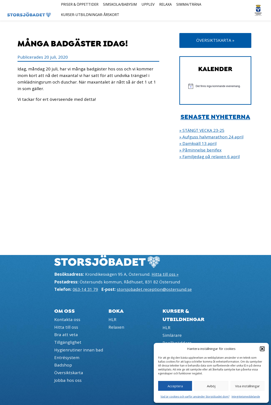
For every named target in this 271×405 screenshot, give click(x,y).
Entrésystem (66, 357)
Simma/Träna (188, 4)
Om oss (64, 311)
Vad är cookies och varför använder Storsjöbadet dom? (195, 396)
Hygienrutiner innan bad (78, 350)
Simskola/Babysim (120, 4)
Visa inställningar (247, 386)
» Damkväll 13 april (198, 143)
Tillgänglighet (67, 342)
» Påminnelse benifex (200, 150)
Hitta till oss (66, 327)
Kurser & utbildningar (184, 315)
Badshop (63, 365)
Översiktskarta (68, 372)
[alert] (215, 86)
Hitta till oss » (165, 274)
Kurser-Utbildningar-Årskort (90, 14)
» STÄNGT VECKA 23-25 (201, 130)
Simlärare (172, 335)
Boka (116, 311)
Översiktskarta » (215, 40)
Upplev (148, 4)
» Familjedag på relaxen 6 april (209, 156)
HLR (112, 319)
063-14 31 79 (85, 289)
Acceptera (175, 386)
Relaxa (165, 4)
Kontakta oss (67, 319)
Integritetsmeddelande (246, 396)
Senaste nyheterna (215, 117)
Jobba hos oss (68, 380)
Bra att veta (66, 334)
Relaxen (116, 327)
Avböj (211, 386)
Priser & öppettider (79, 4)
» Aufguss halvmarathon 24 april (211, 137)
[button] (262, 349)
